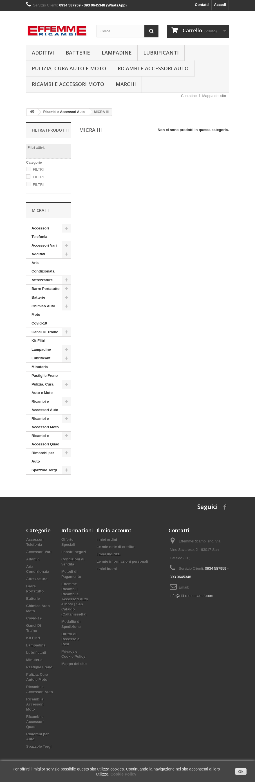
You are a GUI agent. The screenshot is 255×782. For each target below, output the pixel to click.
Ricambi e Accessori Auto (153, 68)
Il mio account (114, 530)
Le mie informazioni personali (122, 561)
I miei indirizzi (108, 554)
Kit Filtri (38, 341)
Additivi (43, 52)
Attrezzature (42, 280)
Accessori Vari (44, 245)
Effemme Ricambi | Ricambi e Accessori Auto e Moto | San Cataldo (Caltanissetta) (74, 599)
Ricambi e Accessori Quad (45, 440)
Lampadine (117, 52)
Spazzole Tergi (44, 470)
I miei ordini (107, 539)
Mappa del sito (214, 96)
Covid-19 (39, 323)
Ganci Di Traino (45, 332)
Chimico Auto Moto (43, 310)
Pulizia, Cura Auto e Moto (69, 68)
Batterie (78, 52)
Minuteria (40, 367)
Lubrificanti (161, 52)
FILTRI (38, 169)
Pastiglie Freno (45, 375)
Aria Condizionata (43, 267)
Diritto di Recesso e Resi (70, 639)
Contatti (202, 5)
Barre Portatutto (46, 289)
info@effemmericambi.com (191, 596)
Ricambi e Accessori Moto (68, 84)
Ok (240, 771)
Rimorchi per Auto (43, 457)
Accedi (220, 5)
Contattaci (189, 96)
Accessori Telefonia (40, 232)
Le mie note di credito (115, 547)
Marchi (126, 84)
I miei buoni (107, 569)
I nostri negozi (73, 552)
